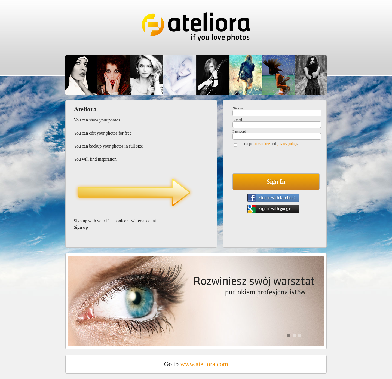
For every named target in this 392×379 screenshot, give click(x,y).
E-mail (237, 120)
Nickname (239, 108)
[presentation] (273, 161)
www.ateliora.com (204, 364)
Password (239, 131)
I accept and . (269, 144)
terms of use (261, 144)
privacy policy (287, 144)
